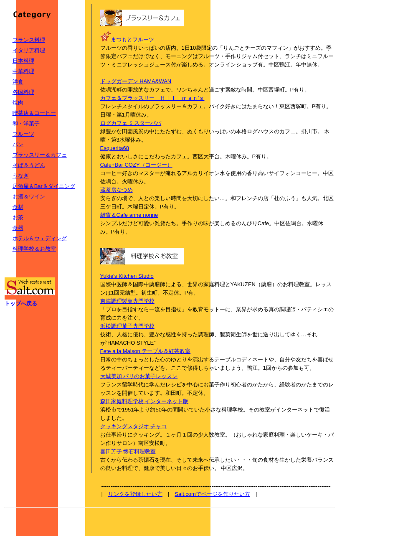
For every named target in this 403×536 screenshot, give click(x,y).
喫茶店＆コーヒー (34, 113)
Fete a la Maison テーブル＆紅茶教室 (145, 351)
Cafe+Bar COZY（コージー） (136, 165)
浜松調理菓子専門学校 (127, 326)
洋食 (18, 82)
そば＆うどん (29, 165)
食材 (18, 207)
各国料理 (23, 92)
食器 (18, 228)
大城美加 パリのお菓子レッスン (139, 376)
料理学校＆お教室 (34, 249)
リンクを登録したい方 (135, 494)
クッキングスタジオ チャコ (133, 426)
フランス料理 (29, 40)
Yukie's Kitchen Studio (127, 276)
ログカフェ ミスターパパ (131, 123)
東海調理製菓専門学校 (127, 301)
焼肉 (18, 102)
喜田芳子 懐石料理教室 (128, 451)
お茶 (18, 217)
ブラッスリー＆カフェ (40, 155)
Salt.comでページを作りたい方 (212, 494)
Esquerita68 (114, 148)
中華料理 (23, 71)
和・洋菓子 (26, 123)
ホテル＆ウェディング (40, 238)
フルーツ (23, 134)
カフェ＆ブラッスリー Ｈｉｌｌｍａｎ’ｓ (152, 98)
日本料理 (23, 61)
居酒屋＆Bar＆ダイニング (44, 186)
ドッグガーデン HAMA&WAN (136, 81)
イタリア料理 (29, 50)
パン (18, 144)
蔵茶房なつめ (116, 190)
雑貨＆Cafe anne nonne (129, 215)
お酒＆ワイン (29, 196)
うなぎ (21, 176)
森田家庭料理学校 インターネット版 (144, 401)
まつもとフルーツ (132, 39)
